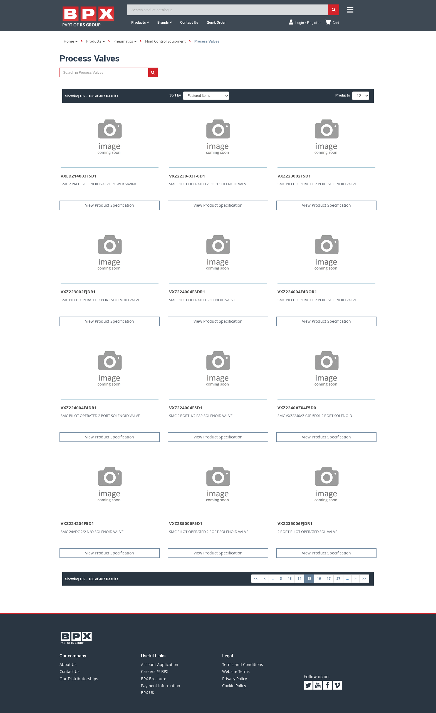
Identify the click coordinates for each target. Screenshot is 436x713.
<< (256, 578)
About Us (68, 664)
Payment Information (160, 685)
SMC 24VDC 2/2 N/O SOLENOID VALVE (92, 531)
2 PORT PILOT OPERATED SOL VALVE (307, 531)
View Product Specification (109, 205)
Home (71, 41)
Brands (164, 22)
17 (329, 578)
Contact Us (70, 671)
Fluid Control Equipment (165, 41)
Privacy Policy (234, 678)
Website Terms (236, 671)
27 (338, 578)
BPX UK (147, 692)
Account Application (159, 664)
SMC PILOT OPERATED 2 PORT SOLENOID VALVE (208, 183)
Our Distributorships (79, 678)
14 (299, 578)
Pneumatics (125, 41)
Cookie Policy (234, 685)
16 (319, 578)
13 (290, 578)
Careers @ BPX (154, 671)
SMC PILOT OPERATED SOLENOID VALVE (202, 299)
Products (140, 22)
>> (364, 578)
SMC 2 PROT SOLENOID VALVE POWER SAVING (99, 183)
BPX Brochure (153, 678)
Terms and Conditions (242, 664)
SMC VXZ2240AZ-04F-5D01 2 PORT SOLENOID (315, 415)
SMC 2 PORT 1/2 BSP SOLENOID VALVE (200, 415)
